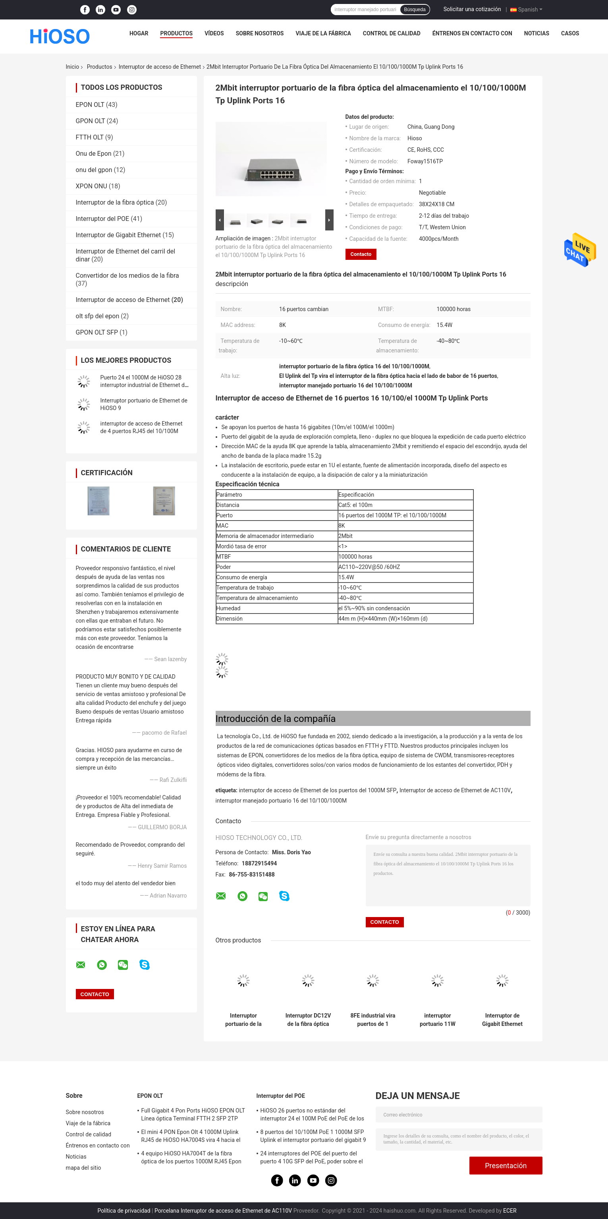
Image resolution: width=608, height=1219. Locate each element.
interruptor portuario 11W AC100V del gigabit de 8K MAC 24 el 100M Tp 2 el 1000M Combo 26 (437, 1019)
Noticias (536, 33)
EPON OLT (90, 104)
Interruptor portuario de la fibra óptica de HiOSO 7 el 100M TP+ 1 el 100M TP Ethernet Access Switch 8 (243, 1019)
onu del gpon (94, 170)
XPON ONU (91, 186)
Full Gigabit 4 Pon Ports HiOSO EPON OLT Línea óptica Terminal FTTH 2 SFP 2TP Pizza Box (193, 1115)
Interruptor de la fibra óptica (115, 202)
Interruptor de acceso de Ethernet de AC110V (455, 790)
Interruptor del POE (102, 219)
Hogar (138, 33)
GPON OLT (90, 121)
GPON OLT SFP (97, 332)
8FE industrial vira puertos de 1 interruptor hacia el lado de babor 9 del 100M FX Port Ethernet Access (373, 1019)
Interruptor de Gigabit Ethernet (118, 235)
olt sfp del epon (98, 316)
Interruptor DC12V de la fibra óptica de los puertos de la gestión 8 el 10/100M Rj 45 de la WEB (308, 1019)
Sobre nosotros (260, 33)
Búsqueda (415, 9)
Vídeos (214, 33)
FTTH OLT (90, 137)
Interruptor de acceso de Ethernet (160, 67)
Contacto (361, 254)
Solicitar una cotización (472, 9)
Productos (176, 33)
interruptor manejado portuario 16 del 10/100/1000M (281, 800)
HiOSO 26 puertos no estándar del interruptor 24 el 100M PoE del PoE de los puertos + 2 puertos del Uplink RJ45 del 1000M (313, 1115)
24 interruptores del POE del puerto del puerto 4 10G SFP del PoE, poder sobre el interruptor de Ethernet (312, 1158)
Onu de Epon (94, 153)
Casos (570, 33)
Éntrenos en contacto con (472, 33)
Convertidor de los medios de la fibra (127, 275)
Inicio (72, 67)
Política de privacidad (123, 1210)
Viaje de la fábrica (323, 33)
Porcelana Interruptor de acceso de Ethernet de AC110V (223, 1210)
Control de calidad (392, 33)
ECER (510, 1210)
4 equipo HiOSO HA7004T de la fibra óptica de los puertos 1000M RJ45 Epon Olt (191, 1158)
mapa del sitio (83, 1168)
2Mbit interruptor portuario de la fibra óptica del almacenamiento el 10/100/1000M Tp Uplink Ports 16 (274, 246)
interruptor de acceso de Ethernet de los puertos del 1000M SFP (317, 790)
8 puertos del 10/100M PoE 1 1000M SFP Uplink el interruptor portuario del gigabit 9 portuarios (313, 1137)
